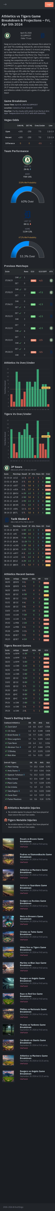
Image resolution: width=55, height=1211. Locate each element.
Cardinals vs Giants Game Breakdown (33, 1041)
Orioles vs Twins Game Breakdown (31, 933)
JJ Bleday (12, 751)
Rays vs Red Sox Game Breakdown (31, 995)
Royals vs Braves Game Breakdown (31, 840)
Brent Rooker (13, 735)
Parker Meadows (14, 799)
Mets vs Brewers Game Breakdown (31, 917)
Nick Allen (12, 755)
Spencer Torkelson (15, 775)
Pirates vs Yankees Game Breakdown (33, 1026)
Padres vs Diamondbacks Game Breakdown (36, 855)
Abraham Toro (13, 747)
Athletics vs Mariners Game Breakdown (34, 871)
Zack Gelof (12, 727)
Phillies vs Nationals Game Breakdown (33, 1010)
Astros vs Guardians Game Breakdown (33, 886)
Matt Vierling (13, 767)
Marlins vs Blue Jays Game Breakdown (33, 964)
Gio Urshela (12, 787)
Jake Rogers (13, 791)
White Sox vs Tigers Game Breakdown (33, 948)
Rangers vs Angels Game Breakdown (32, 979)
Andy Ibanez (13, 771)
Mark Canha (12, 783)
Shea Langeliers (14, 739)
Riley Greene (13, 779)
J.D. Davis (11, 731)
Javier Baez (12, 795)
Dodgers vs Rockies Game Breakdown (33, 902)
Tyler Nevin (12, 743)
